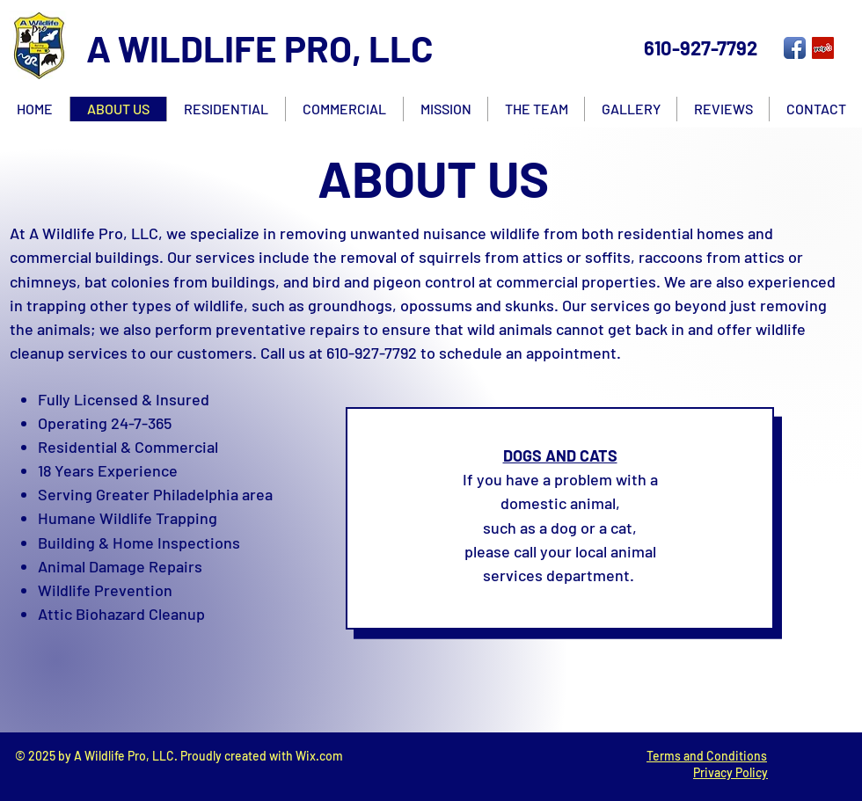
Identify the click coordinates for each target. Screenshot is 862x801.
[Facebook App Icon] (795, 48)
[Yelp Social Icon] (823, 48)
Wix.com (319, 755)
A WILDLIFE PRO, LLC (260, 47)
